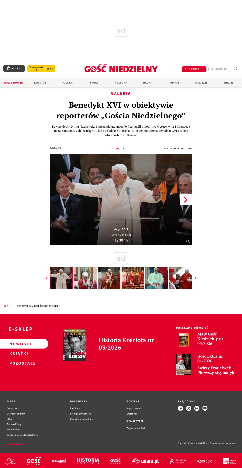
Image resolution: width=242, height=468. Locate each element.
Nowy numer (13, 82)
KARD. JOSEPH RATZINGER (46, 306)
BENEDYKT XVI (24, 306)
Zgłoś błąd (15, 443)
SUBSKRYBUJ (194, 69)
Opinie (174, 82)
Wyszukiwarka (235, 68)
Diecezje (201, 82)
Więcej (228, 82)
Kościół (40, 82)
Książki (18, 353)
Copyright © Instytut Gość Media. (194, 443)
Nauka (148, 82)
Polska (67, 82)
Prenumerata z (36, 68)
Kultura (121, 82)
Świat (94, 82)
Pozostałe (18, 363)
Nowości (18, 344)
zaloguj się (219, 69)
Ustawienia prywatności (82, 418)
